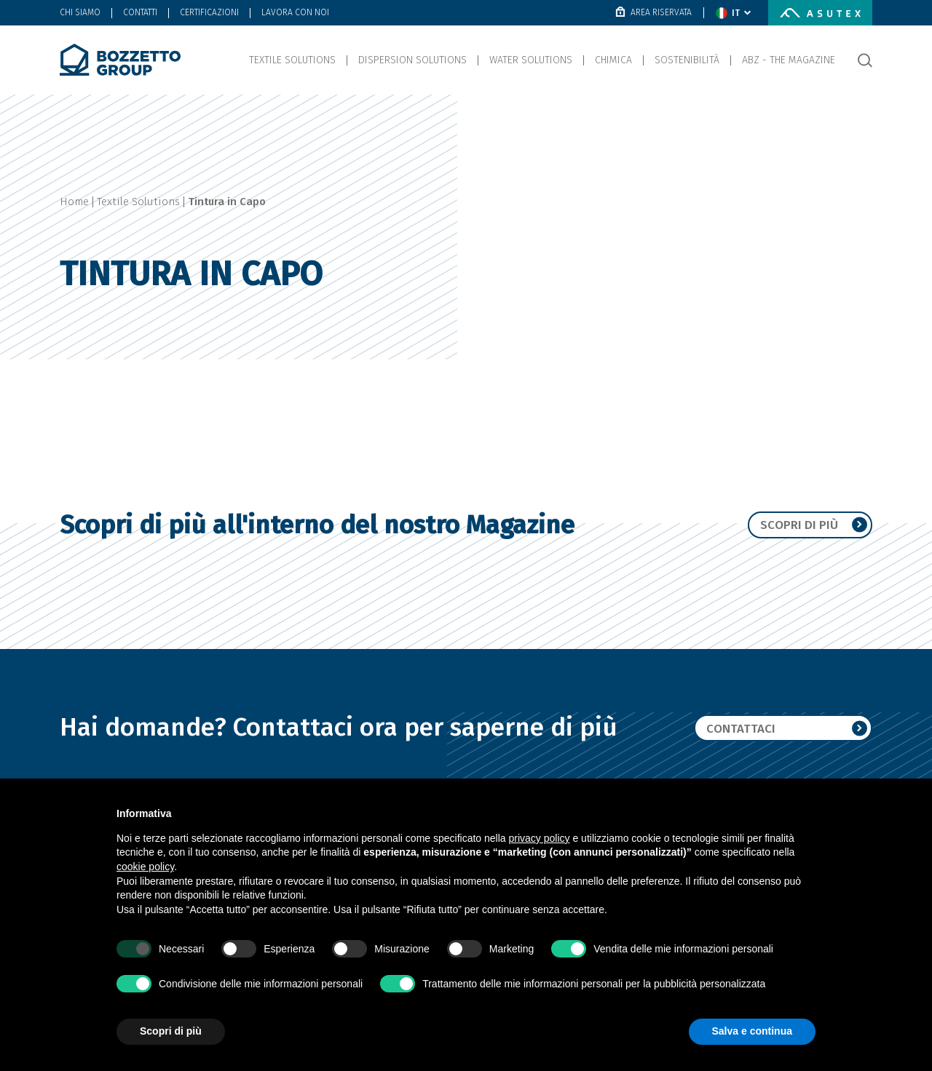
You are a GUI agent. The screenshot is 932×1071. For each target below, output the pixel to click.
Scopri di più (812, 525)
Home (74, 201)
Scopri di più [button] (171, 1031)
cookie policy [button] (145, 866)
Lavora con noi (295, 12)
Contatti (140, 12)
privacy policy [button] (539, 838)
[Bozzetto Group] (120, 60)
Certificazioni (209, 12)
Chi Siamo (80, 12)
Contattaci (786, 728)
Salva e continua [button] (752, 1031)
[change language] (733, 13)
